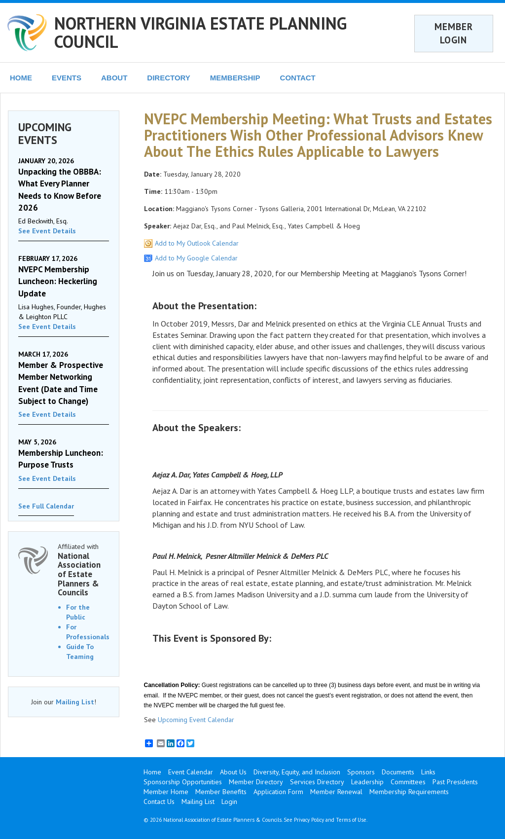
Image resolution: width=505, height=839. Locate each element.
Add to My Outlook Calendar (197, 243)
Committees (408, 781)
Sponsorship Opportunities (183, 781)
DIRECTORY (168, 77)
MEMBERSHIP (235, 77)
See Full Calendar (46, 506)
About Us (233, 771)
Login (229, 801)
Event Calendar (190, 771)
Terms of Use (351, 819)
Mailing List (75, 701)
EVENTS (66, 77)
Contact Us (159, 801)
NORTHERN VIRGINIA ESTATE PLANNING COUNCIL (200, 32)
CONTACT (298, 77)
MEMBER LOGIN (453, 33)
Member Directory (256, 781)
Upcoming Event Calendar (196, 719)
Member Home (166, 791)
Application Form (278, 791)
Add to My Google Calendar (196, 258)
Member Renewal (336, 791)
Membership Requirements (409, 791)
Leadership (367, 781)
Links (428, 771)
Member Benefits (221, 791)
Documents (398, 771)
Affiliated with (83, 569)
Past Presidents (455, 781)
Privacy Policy (309, 819)
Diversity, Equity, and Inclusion (296, 771)
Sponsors (361, 771)
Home (152, 771)
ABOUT (114, 77)
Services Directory (317, 781)
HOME (21, 77)
